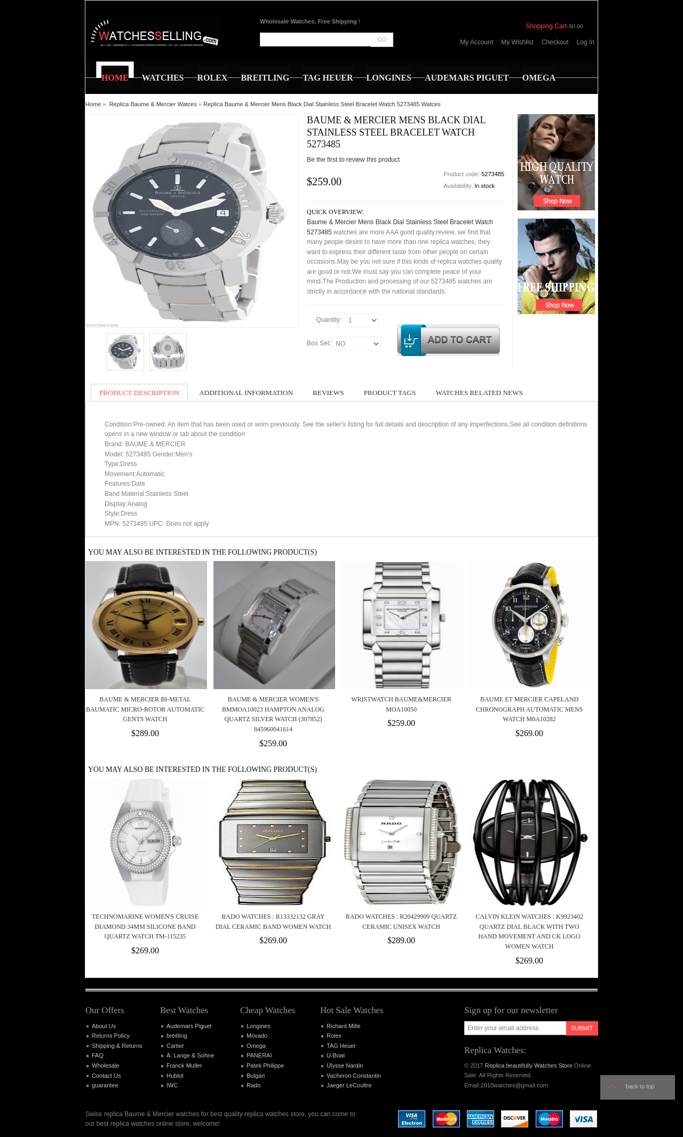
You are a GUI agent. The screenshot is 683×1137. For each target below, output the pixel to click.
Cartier (175, 1046)
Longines (259, 1026)
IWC (172, 1085)
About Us (104, 1026)
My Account (476, 42)
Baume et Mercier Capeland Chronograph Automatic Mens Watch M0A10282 (529, 709)
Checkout (555, 42)
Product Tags (390, 393)
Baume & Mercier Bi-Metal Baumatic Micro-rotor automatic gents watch (145, 709)
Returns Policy (111, 1035)
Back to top (640, 1086)
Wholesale (105, 1065)
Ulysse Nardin (345, 1065)
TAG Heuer (341, 1046)
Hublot (175, 1075)
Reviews (328, 393)
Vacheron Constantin (354, 1075)
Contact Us (106, 1075)
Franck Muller (184, 1065)
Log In (585, 42)
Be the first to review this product (353, 159)
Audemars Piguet (188, 1026)
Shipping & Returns (117, 1046)
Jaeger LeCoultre (349, 1085)
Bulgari (256, 1075)
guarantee (105, 1085)
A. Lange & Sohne (190, 1055)
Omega (256, 1046)
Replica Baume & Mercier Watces (153, 104)
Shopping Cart (546, 26)
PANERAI (259, 1055)
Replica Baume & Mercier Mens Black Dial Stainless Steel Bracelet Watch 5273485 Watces (322, 104)
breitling (176, 1035)
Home (93, 104)
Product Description (139, 393)
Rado (253, 1085)
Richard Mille (344, 1026)
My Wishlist (517, 42)
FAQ (98, 1055)
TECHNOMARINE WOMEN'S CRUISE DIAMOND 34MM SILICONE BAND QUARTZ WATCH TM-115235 (145, 926)
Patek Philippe (265, 1065)
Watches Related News (478, 393)
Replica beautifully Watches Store (529, 1065)
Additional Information (246, 393)
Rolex (334, 1035)
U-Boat (336, 1055)
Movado (257, 1035)
